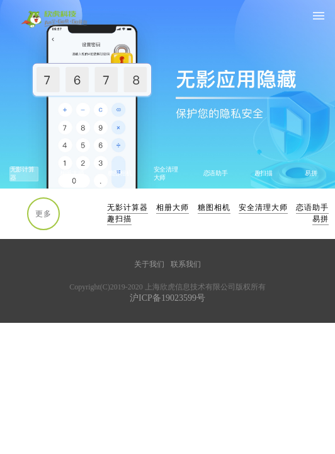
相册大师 (172, 207)
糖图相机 (214, 207)
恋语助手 (312, 207)
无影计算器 (127, 207)
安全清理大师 (263, 207)
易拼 (320, 218)
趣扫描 (119, 218)
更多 (43, 213)
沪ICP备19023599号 (167, 298)
